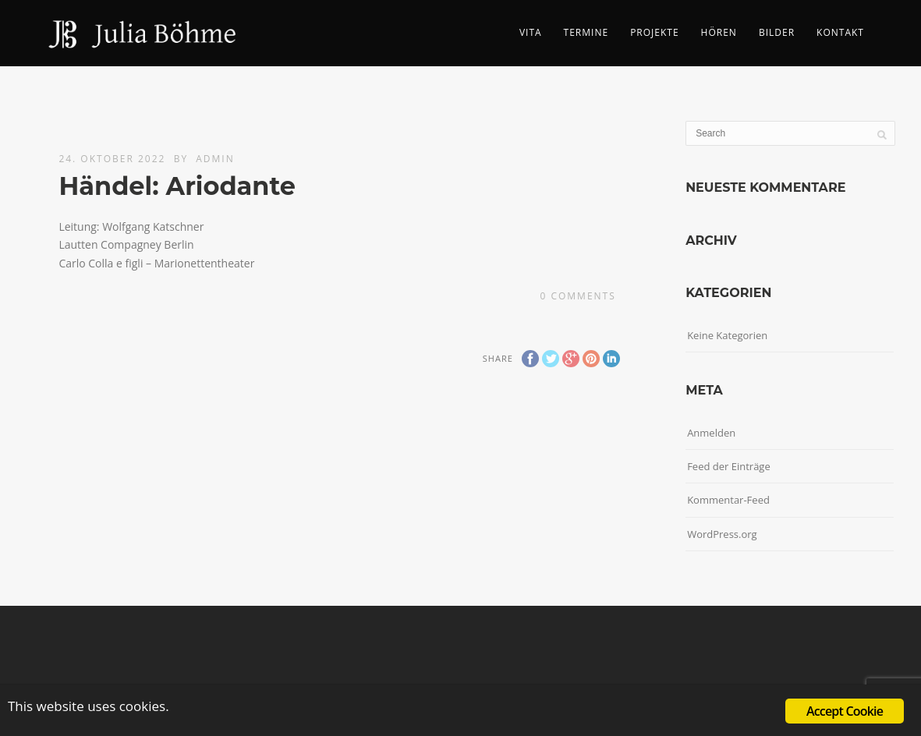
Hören (719, 32)
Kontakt (840, 32)
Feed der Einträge (728, 466)
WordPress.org (722, 534)
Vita (530, 32)
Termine (586, 32)
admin (215, 158)
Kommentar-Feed (728, 500)
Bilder (777, 32)
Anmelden (711, 433)
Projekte (654, 32)
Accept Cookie (844, 711)
